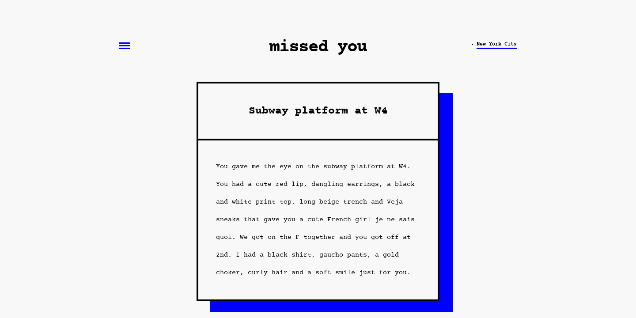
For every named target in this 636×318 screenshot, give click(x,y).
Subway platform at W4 (318, 111)
